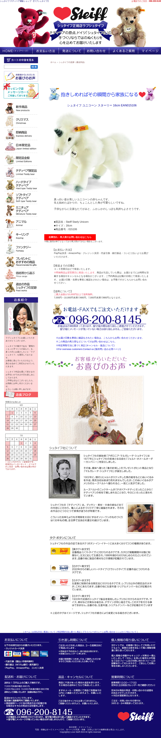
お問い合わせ (109, 632)
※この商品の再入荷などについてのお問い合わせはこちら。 (86, 341)
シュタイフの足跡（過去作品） (72, 62)
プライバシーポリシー (92, 632)
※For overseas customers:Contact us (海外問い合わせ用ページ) (88, 349)
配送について (49, 632)
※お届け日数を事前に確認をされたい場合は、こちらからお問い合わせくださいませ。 (100, 338)
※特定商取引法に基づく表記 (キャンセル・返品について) (85, 345)
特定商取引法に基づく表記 (68, 632)
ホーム (53, 62)
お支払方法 (37, 632)
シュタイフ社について (127, 632)
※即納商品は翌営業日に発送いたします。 (75, 272)
